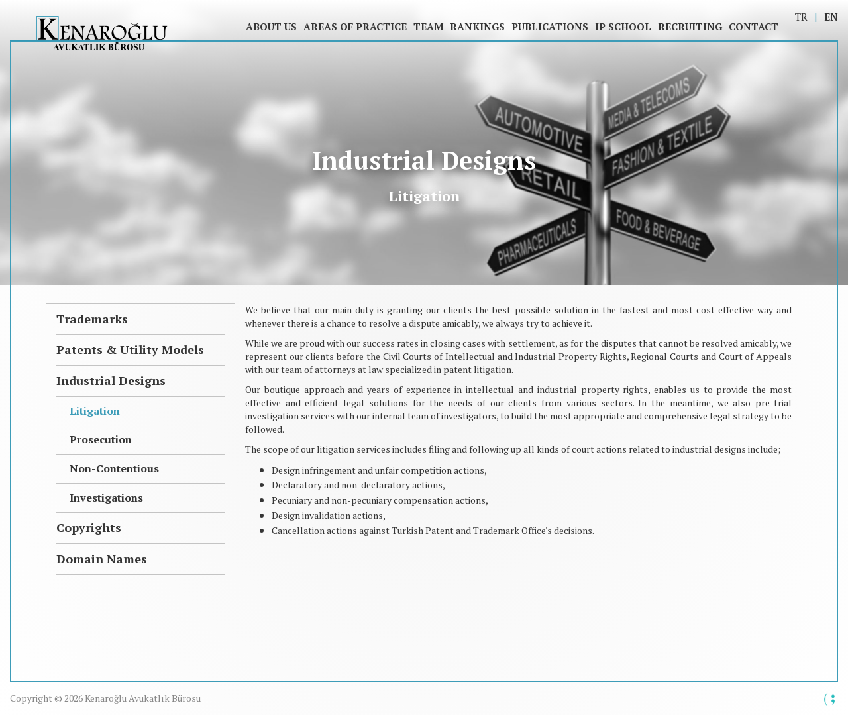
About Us (271, 26)
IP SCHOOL (623, 26)
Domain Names (101, 559)
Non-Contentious (114, 468)
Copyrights (88, 527)
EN (831, 16)
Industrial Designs (111, 380)
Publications (549, 26)
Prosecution (101, 439)
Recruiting (690, 26)
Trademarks (92, 319)
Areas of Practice (355, 26)
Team (428, 26)
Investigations (106, 497)
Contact (753, 26)
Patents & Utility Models (130, 349)
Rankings (477, 26)
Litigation (95, 411)
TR (801, 16)
